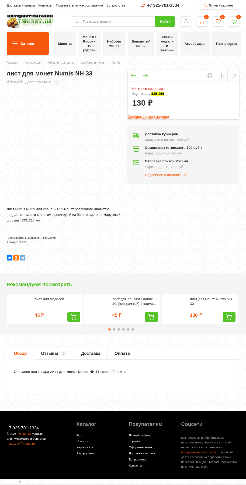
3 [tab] (118, 329)
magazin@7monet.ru (21, 443)
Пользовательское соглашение (79, 5)
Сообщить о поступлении (148, 116)
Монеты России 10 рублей (89, 43)
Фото (79, 435)
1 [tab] (109, 329)
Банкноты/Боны (141, 43)
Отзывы (54, 353)
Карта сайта (84, 447)
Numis (116, 62)
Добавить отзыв (38, 82)
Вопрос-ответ (117, 5)
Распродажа (226, 44)
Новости (82, 441)
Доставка (90, 353)
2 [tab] (114, 329)
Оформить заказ (140, 447)
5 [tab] (128, 329)
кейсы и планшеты (61, 62)
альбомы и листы (93, 62)
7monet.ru (24, 433)
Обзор (20, 353)
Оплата (122, 353)
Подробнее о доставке (166, 175)
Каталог (23, 45)
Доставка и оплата (21, 5)
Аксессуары (194, 44)
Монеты (65, 44)
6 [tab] (132, 329)
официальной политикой (198, 452)
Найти (165, 21)
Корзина (134, 441)
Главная (12, 62)
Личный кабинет (218, 5)
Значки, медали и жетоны (167, 43)
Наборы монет (114, 43)
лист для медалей (49, 299)
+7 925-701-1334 (162, 5)
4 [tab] (123, 329)
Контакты (45, 5)
